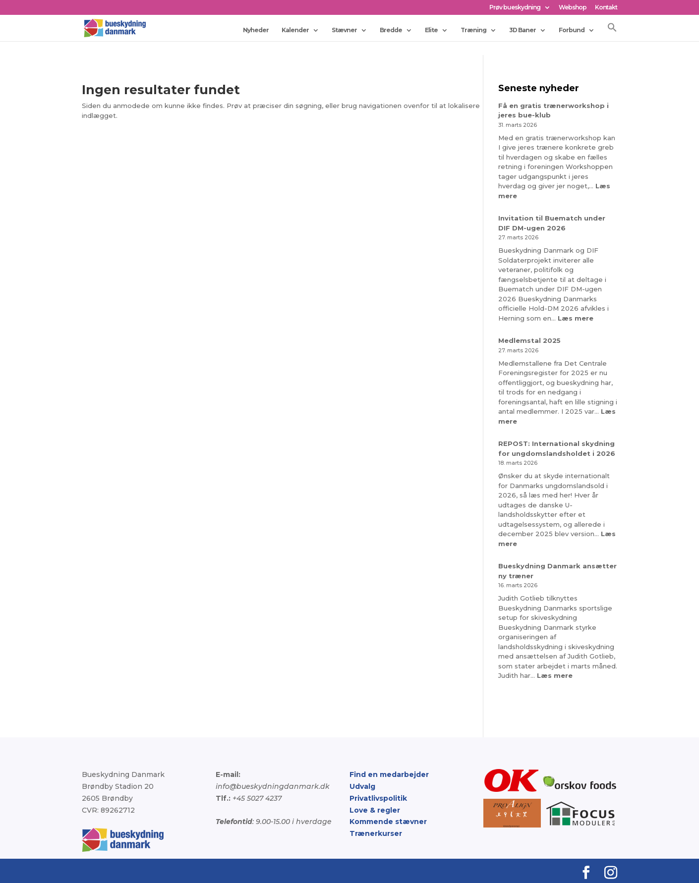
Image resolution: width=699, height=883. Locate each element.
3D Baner (522, 30)
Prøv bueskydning (514, 7)
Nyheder (256, 30)
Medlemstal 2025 (529, 340)
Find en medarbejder (389, 774)
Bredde (391, 30)
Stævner (344, 30)
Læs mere (575, 318)
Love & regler (375, 810)
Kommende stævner (388, 821)
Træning (473, 30)
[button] (612, 31)
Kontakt (606, 7)
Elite (431, 30)
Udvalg (362, 786)
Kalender (295, 30)
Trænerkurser (376, 833)
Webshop (572, 7)
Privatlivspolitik (378, 798)
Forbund (571, 30)
